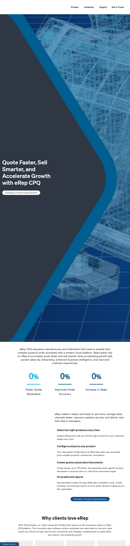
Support (103, 7)
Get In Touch (118, 7)
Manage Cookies (9, 544)
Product (74, 7)
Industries (89, 7)
